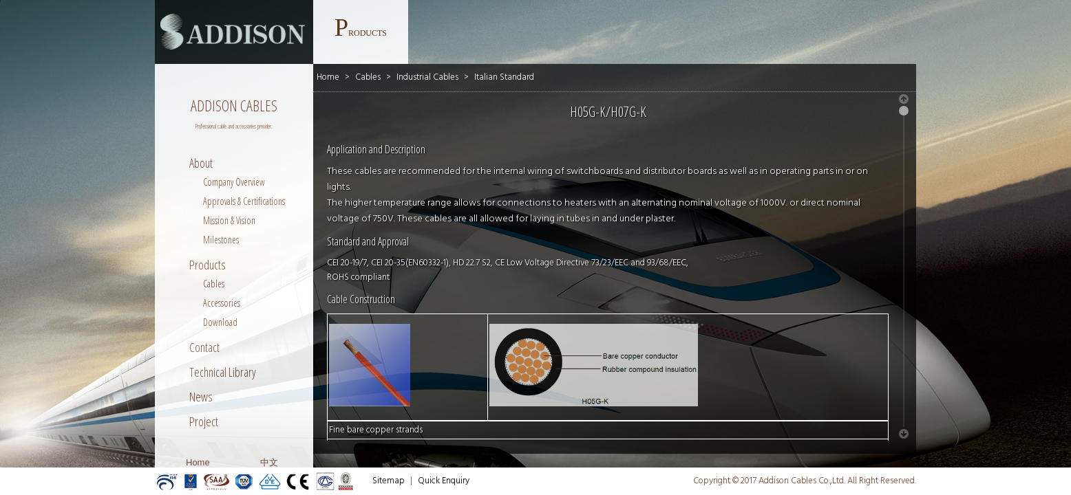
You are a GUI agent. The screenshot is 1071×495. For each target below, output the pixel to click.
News (201, 396)
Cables (213, 283)
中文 (269, 462)
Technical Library (222, 372)
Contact (204, 347)
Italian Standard (504, 77)
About (201, 163)
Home (198, 462)
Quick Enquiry (443, 481)
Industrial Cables (427, 77)
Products (207, 264)
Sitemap (388, 481)
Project (203, 421)
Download (220, 322)
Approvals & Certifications (244, 201)
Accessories (221, 302)
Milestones (221, 239)
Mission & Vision (229, 220)
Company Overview (234, 181)
